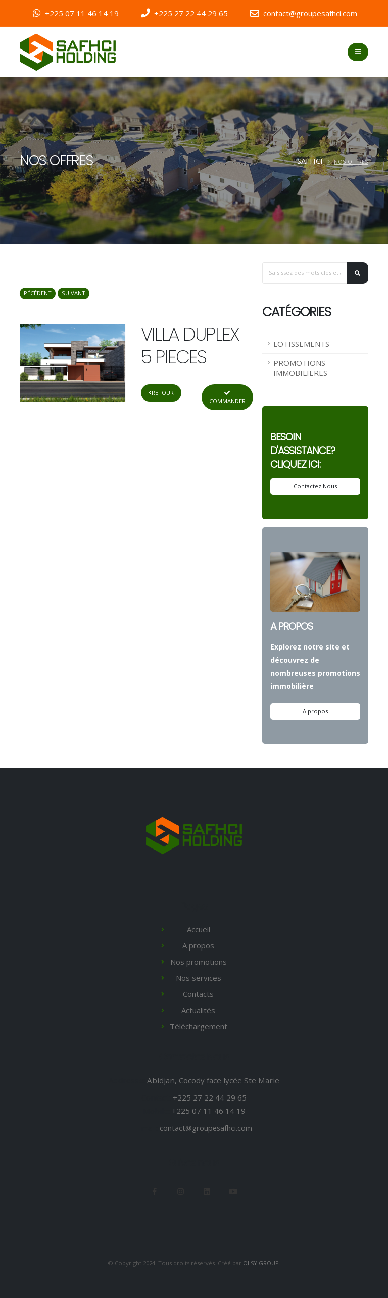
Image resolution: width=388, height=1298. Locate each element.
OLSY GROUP (261, 1263)
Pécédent (38, 293)
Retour (161, 392)
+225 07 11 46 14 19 (76, 13)
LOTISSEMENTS (301, 344)
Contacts (198, 994)
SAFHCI (310, 161)
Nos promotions (198, 962)
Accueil (198, 929)
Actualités (198, 1010)
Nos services (198, 978)
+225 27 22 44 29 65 (184, 13)
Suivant (73, 293)
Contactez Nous (315, 486)
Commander (227, 397)
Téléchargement (198, 1026)
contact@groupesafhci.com (303, 13)
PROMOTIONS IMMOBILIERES (300, 368)
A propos (315, 711)
